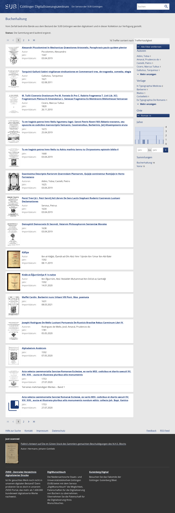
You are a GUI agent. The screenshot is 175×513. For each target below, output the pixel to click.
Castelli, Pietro (145, 63)
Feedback (151, 430)
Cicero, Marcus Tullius (149, 66)
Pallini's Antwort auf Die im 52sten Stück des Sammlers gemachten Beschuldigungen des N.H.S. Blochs (73, 443)
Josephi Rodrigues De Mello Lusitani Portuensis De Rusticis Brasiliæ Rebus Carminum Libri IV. (73, 322)
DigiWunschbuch (56, 471)
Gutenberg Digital (99, 471)
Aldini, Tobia (144, 56)
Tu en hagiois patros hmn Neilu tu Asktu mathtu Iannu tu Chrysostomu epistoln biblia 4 (70, 149)
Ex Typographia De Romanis (152, 99)
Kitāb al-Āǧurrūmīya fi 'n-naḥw (39, 274)
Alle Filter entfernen (149, 46)
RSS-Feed (165, 430)
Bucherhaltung (146, 162)
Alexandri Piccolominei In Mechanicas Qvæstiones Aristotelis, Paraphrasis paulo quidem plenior (74, 47)
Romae (144, 115)
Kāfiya (25, 252)
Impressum (42, 430)
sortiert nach (127, 40)
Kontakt (29, 430)
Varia (141, 166)
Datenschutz (58, 430)
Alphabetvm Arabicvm (34, 348)
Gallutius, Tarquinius (148, 70)
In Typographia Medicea (150, 85)
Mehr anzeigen (146, 74)
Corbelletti (143, 96)
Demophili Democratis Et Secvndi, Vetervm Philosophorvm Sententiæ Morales (64, 224)
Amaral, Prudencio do (149, 59)
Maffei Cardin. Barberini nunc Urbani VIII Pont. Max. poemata (55, 297)
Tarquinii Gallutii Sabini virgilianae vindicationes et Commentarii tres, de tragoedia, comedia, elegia (76, 71)
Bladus (141, 93)
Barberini (142, 89)
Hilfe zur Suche (13, 430)
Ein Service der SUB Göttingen (87, 6)
